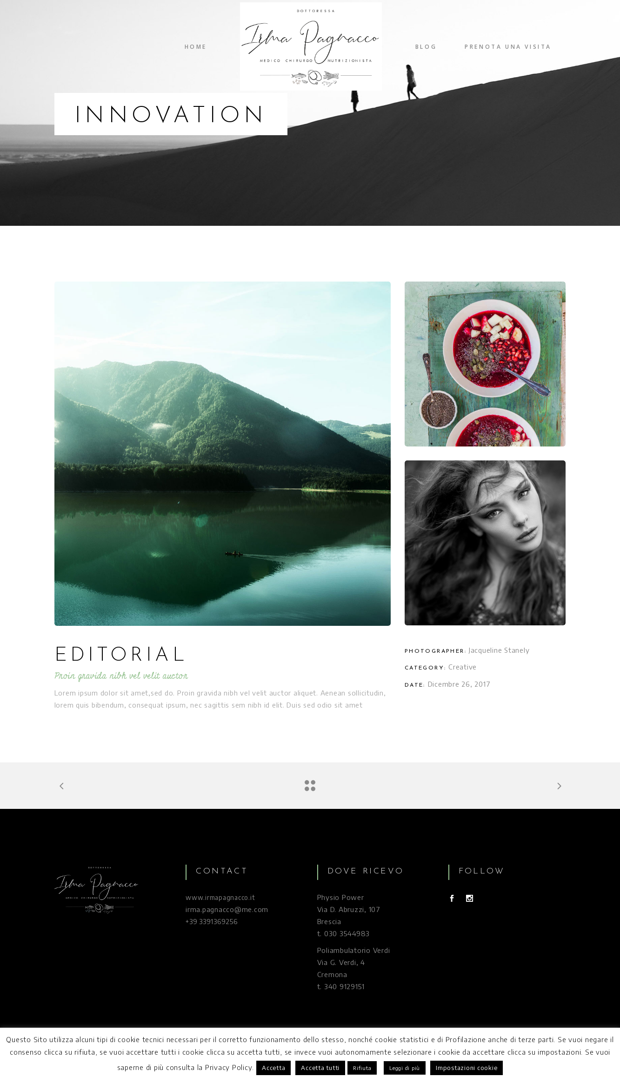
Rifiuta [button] (362, 1068)
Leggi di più (404, 1068)
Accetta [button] (273, 1067)
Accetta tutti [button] (320, 1067)
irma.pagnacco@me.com (227, 909)
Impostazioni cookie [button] (466, 1067)
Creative (462, 667)
